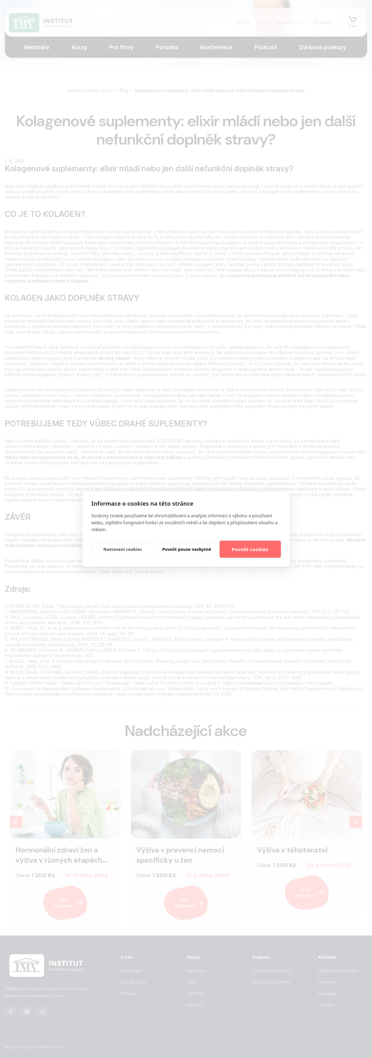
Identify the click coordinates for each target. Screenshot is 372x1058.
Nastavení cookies (122, 549)
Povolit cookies (250, 549)
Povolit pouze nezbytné (186, 549)
